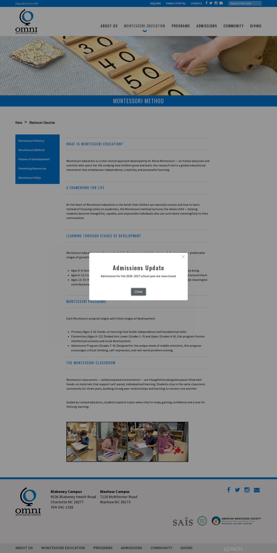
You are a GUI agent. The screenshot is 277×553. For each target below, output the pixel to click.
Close (139, 291)
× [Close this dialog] (183, 257)
